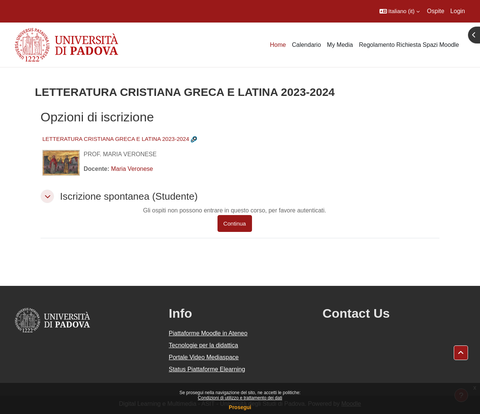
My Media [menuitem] (340, 45)
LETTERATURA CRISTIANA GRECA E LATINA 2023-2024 (115, 139)
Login (457, 11)
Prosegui (240, 407)
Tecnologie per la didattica (203, 345)
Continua (235, 223)
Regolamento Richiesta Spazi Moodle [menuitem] (409, 45)
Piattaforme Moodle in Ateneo (208, 333)
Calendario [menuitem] (306, 45)
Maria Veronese (132, 169)
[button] (399, 11)
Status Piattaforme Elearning (207, 369)
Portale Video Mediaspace (204, 357)
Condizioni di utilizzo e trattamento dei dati (240, 398)
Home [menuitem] (278, 45)
